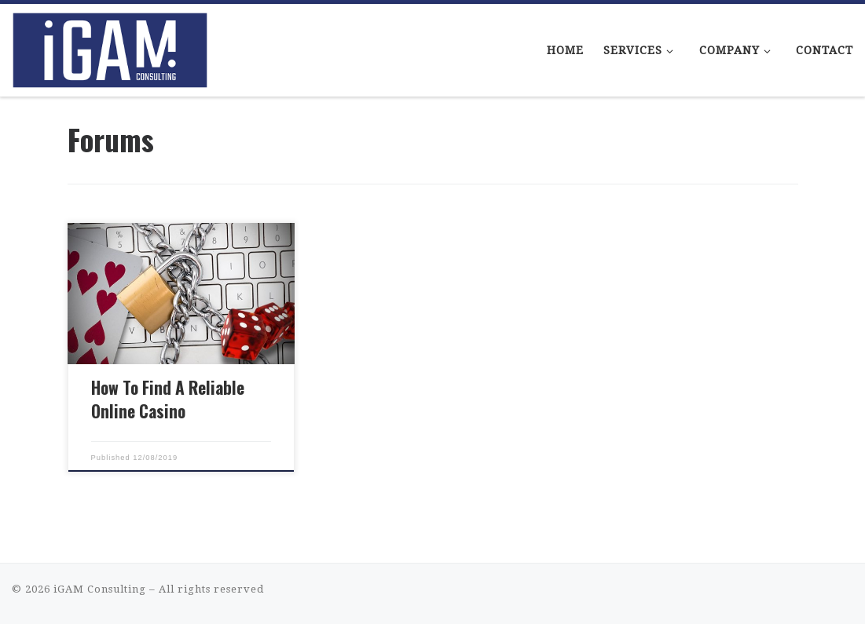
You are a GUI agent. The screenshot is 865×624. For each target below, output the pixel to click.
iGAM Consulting (99, 589)
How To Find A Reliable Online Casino (167, 399)
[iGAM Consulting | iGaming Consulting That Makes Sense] (110, 45)
